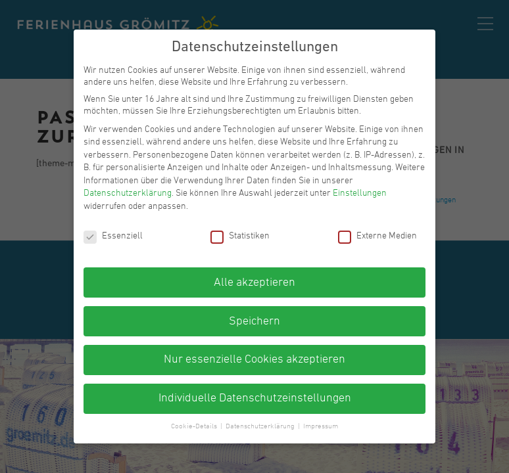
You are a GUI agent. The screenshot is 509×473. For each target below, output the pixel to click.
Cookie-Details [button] (195, 426)
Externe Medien (377, 236)
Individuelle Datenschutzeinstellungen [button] (254, 398)
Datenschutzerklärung (128, 193)
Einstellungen (360, 193)
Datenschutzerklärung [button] (261, 426)
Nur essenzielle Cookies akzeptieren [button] (254, 359)
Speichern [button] (254, 321)
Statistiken (240, 236)
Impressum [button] (320, 426)
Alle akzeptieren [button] (254, 282)
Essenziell (113, 236)
